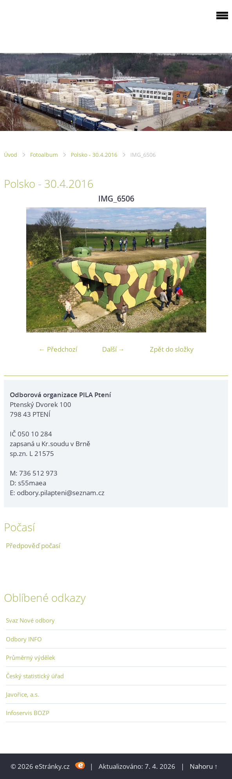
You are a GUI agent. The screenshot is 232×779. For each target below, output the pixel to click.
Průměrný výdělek (30, 657)
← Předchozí (58, 349)
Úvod (10, 154)
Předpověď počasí (33, 545)
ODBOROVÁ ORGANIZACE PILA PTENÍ (53, 25)
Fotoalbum (44, 154)
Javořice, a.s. (22, 694)
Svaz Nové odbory (30, 620)
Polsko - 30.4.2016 (94, 154)
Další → (113, 349)
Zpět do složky (172, 349)
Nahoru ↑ (204, 766)
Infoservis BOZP (27, 713)
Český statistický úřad (35, 676)
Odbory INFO (24, 639)
